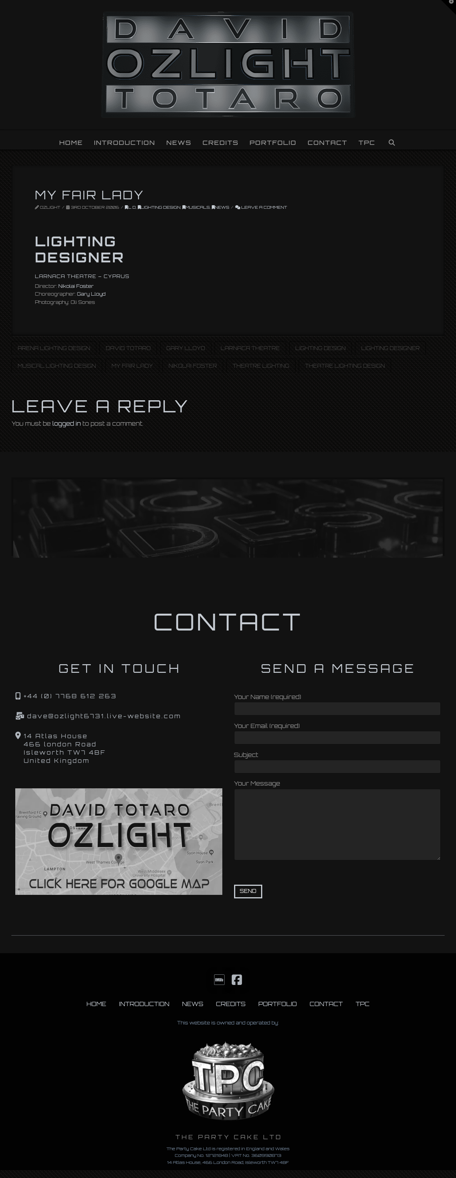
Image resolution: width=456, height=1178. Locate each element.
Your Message (337, 788)
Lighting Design (159, 207)
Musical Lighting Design (57, 366)
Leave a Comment (261, 207)
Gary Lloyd (91, 294)
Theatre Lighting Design (345, 366)
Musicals (196, 207)
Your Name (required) (337, 703)
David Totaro (128, 348)
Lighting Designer (390, 348)
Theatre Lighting (261, 366)
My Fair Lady (132, 366)
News (220, 207)
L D (130, 207)
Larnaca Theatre (250, 348)
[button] (448, 7)
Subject (337, 761)
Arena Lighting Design (54, 348)
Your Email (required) (337, 732)
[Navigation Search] (391, 140)
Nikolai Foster (76, 286)
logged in (66, 423)
